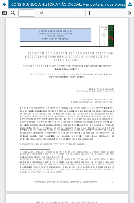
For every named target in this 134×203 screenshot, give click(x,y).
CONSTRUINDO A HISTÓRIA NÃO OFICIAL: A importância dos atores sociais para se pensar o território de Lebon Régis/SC (72, 4)
